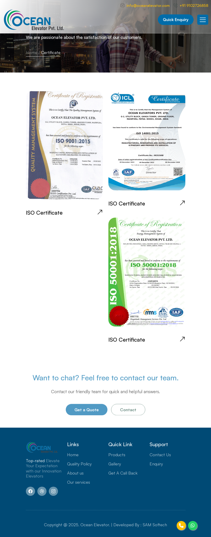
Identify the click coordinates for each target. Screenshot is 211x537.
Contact (128, 410)
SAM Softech (155, 524)
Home (31, 52)
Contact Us (160, 454)
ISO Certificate (44, 212)
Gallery (114, 463)
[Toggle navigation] (202, 20)
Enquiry (156, 463)
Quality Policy (79, 463)
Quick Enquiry (176, 19)
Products (116, 454)
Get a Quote (86, 410)
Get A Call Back (122, 472)
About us (75, 472)
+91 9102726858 (194, 5)
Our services (78, 482)
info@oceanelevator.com (148, 5)
